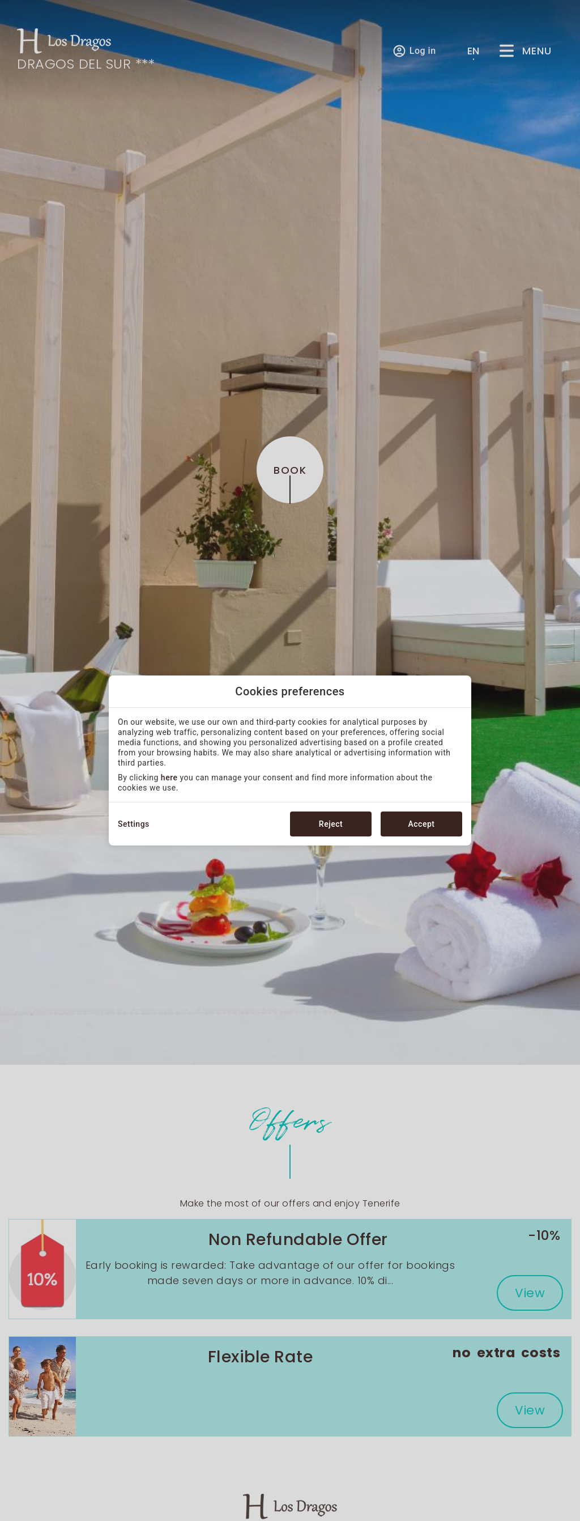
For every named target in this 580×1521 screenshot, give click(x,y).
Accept (421, 824)
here (169, 777)
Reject (331, 824)
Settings (134, 824)
